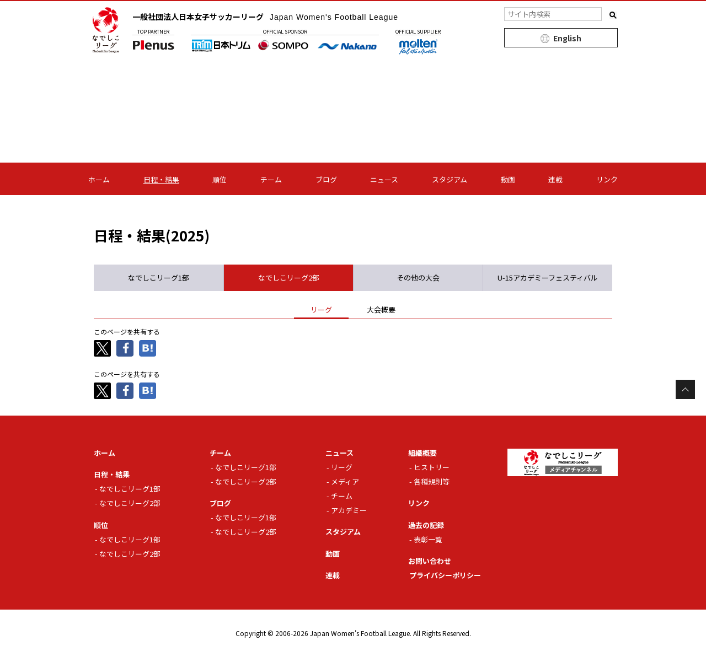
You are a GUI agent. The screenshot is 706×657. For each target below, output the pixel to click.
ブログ (326, 179)
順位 (219, 179)
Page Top (685, 389)
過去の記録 (426, 525)
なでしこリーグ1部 (130, 488)
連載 (555, 179)
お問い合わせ (429, 561)
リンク (607, 179)
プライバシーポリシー (445, 575)
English (567, 38)
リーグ (341, 467)
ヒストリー (432, 467)
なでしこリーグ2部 (130, 503)
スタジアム (449, 179)
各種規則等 (432, 481)
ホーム (99, 179)
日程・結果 (161, 179)
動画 (508, 179)
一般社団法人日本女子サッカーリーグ (265, 16)
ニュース (384, 179)
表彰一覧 (428, 539)
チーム (271, 179)
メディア (345, 481)
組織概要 (422, 453)
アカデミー (349, 510)
